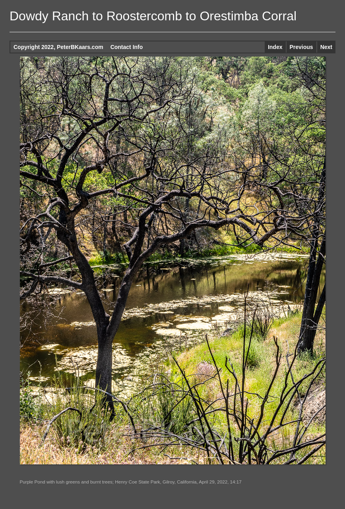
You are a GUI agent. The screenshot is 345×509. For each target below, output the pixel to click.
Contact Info (126, 47)
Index (275, 47)
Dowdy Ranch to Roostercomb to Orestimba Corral (153, 16)
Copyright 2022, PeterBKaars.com (58, 47)
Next (326, 47)
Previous (301, 47)
